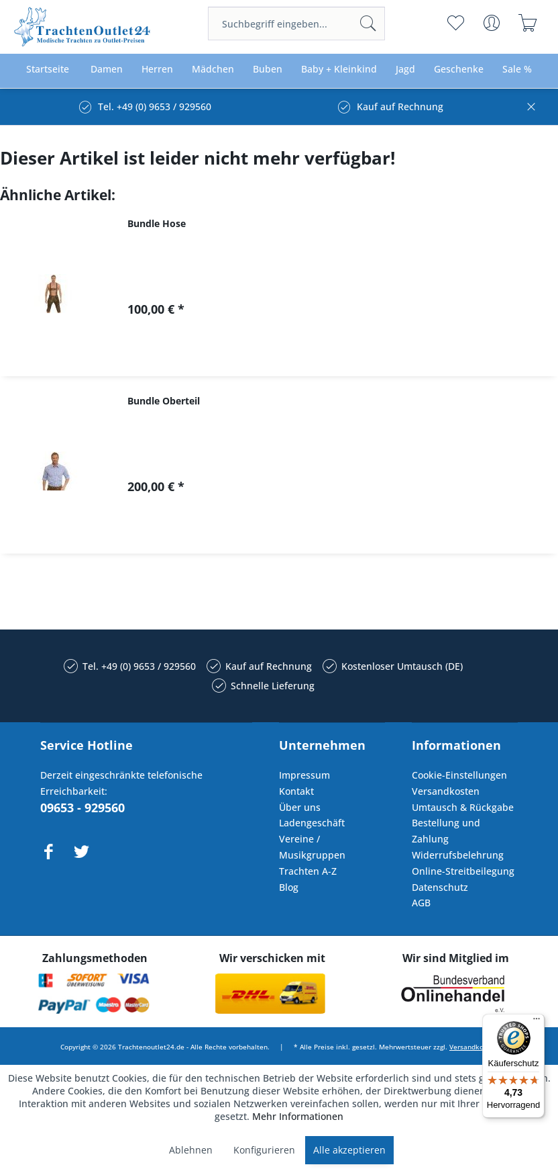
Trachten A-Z (308, 871)
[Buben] (267, 69)
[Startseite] (47, 69)
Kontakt (296, 791)
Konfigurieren (264, 1149)
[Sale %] (517, 69)
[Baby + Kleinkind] (339, 69)
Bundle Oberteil (163, 400)
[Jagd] (405, 69)
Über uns (300, 807)
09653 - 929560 (82, 807)
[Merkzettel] (456, 22)
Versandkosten (446, 791)
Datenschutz (440, 887)
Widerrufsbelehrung (458, 855)
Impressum (304, 775)
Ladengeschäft (312, 822)
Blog (288, 887)
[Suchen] (368, 23)
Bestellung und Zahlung (446, 830)
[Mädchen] (212, 69)
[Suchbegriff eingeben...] (296, 23)
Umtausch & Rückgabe (463, 807)
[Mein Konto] (492, 22)
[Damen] (106, 69)
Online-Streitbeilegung (463, 871)
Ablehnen (191, 1149)
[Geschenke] (459, 69)
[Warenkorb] (528, 22)
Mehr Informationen (297, 1116)
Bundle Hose (156, 223)
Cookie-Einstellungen (459, 775)
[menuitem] (296, 23)
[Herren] (157, 69)
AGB (421, 902)
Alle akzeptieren (349, 1149)
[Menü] (536, 1022)
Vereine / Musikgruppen (312, 846)
